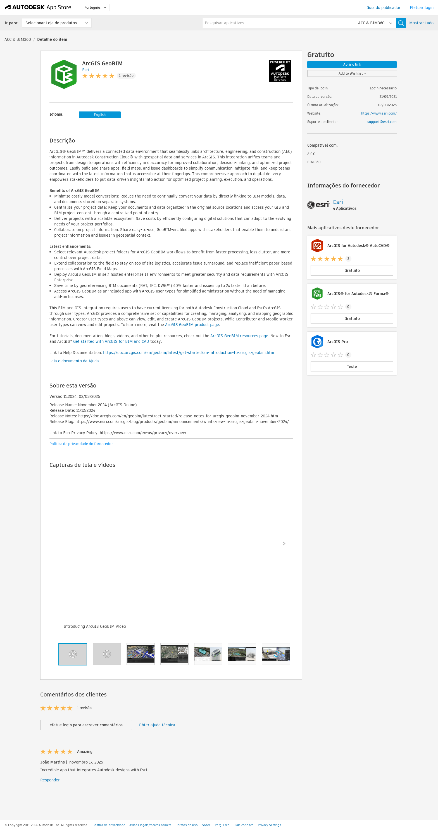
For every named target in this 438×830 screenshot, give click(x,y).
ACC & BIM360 (17, 39)
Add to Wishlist (352, 73)
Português (95, 7)
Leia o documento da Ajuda (74, 361)
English (100, 114)
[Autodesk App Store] (38, 7)
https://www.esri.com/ (379, 113)
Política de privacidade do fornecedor (81, 443)
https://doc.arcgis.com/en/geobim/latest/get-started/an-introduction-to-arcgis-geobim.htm (188, 352)
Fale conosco (244, 825)
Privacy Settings (269, 825)
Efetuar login (422, 7)
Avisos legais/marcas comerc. (150, 825)
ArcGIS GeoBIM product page (192, 324)
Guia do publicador (383, 7)
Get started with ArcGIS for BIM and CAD (111, 341)
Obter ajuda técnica (157, 725)
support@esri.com (382, 121)
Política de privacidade (108, 825)
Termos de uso (187, 825)
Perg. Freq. (222, 825)
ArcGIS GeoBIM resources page (239, 336)
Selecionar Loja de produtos (51, 23)
